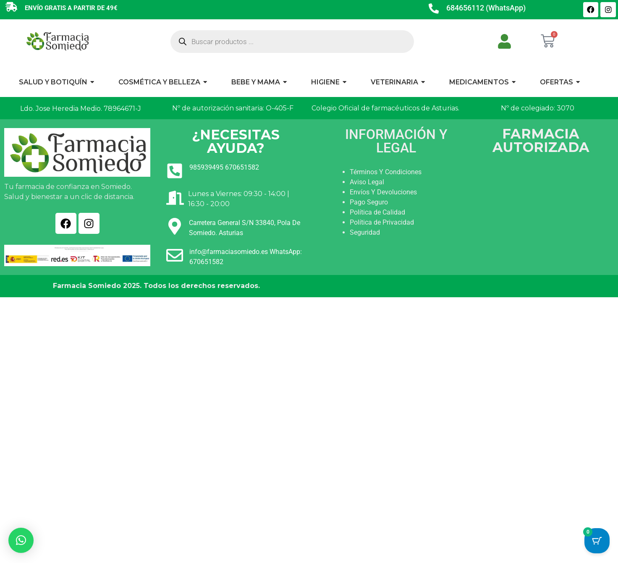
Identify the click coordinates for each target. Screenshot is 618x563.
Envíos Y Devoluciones (383, 192)
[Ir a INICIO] (57, 41)
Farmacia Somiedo (87, 286)
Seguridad (365, 232)
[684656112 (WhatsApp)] (434, 9)
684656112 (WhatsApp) (486, 7)
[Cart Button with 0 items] (597, 542)
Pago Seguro (369, 202)
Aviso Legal (367, 182)
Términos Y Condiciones (386, 172)
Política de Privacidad (382, 222)
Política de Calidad (377, 212)
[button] (21, 540)
